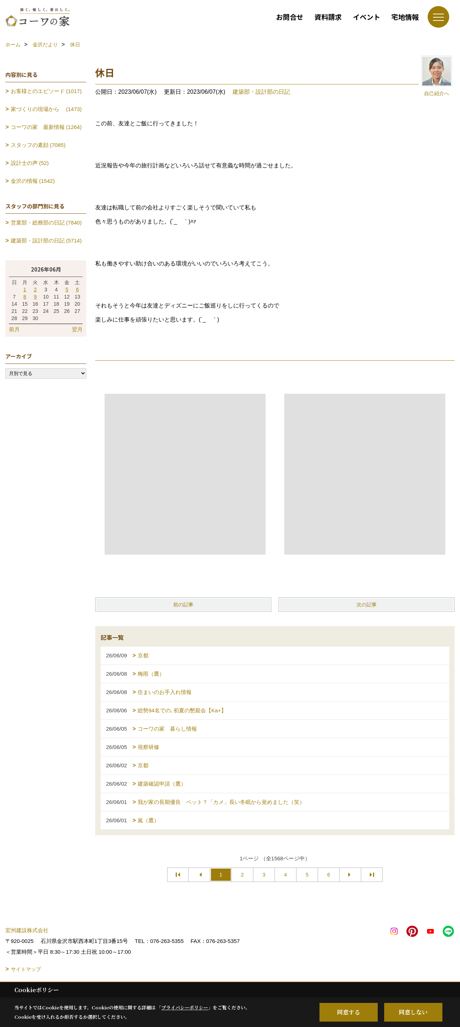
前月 (14, 329)
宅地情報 (405, 17)
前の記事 (183, 604)
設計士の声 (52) (30, 163)
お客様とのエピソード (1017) (46, 91)
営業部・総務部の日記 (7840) (46, 222)
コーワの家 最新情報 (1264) (46, 127)
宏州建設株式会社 (27, 930)
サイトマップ (26, 969)
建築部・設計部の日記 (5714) (46, 240)
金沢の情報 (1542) (33, 181)
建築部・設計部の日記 (261, 92)
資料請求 (328, 17)
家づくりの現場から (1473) (46, 109)
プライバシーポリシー (184, 1007)
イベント (366, 17)
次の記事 (366, 604)
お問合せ (289, 17)
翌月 (77, 329)
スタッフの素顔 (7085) (38, 145)
